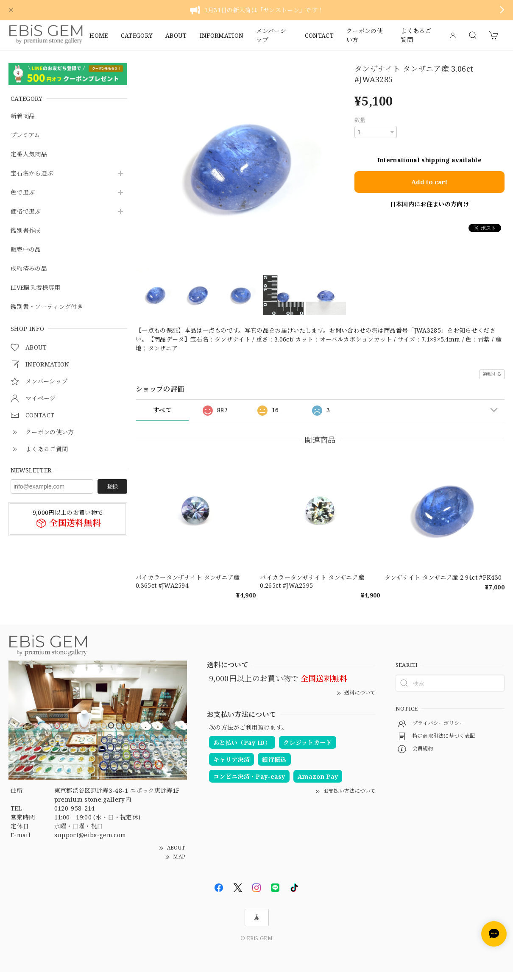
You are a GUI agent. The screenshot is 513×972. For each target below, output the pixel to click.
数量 (360, 120)
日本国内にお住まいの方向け (429, 204)
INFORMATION (222, 35)
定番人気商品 (29, 154)
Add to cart (429, 182)
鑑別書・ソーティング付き (47, 307)
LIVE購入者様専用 (35, 288)
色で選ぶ (23, 192)
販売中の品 (26, 249)
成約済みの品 (29, 268)
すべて (162, 410)
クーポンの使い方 (364, 35)
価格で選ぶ (26, 211)
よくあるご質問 (416, 35)
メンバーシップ (271, 35)
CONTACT (319, 35)
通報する (492, 374)
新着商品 (23, 116)
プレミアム (25, 135)
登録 (112, 486)
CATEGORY (137, 35)
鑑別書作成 (26, 230)
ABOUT (176, 35)
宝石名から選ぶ (32, 173)
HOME (98, 35)
